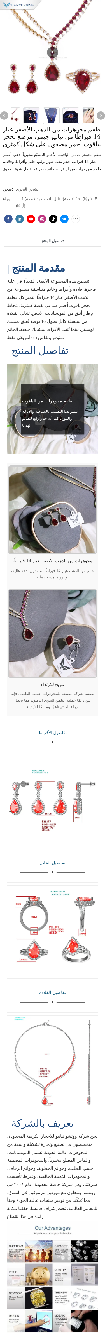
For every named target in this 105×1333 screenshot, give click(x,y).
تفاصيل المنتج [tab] (52, 241)
